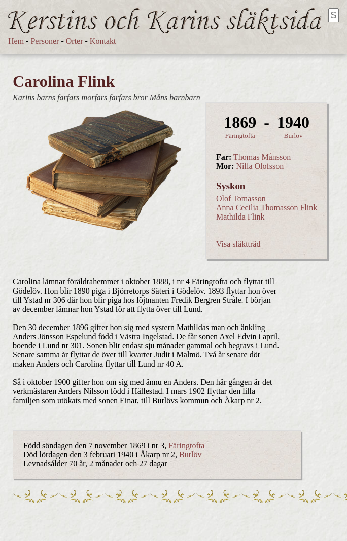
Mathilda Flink (240, 216)
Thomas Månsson (262, 157)
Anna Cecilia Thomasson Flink (266, 207)
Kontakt (103, 41)
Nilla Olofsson (260, 166)
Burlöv (293, 135)
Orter (74, 41)
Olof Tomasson (241, 198)
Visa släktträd (238, 244)
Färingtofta (240, 135)
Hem (16, 41)
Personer (44, 41)
